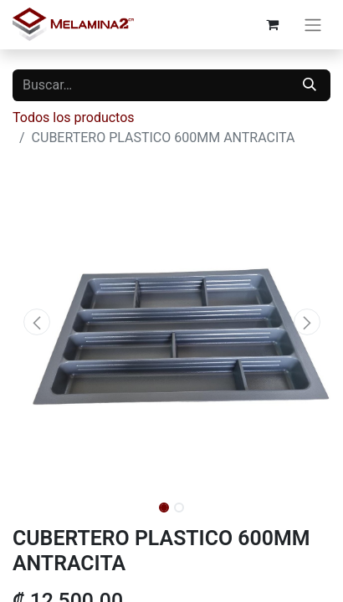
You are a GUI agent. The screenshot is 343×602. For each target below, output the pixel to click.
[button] (36, 322)
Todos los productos (74, 117)
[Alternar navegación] (312, 25)
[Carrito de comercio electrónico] (272, 24)
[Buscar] (309, 85)
